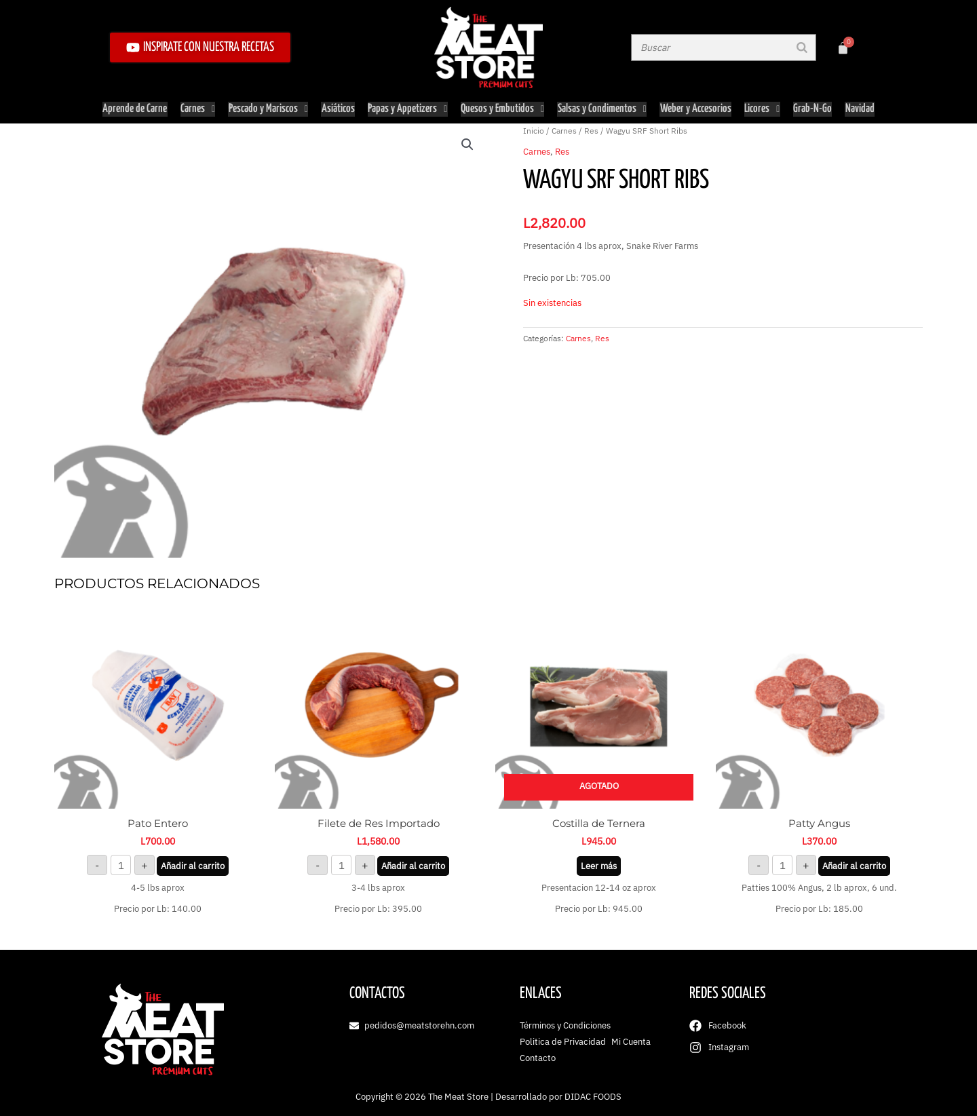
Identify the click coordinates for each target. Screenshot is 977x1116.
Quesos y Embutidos (503, 107)
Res (591, 128)
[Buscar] (802, 47)
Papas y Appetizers (407, 107)
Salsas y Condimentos (602, 107)
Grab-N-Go (811, 107)
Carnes (199, 107)
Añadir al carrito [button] (193, 862)
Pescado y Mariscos (269, 107)
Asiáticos (338, 107)
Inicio (533, 128)
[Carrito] (843, 48)
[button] (467, 142)
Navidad (858, 107)
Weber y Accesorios (695, 107)
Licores (761, 107)
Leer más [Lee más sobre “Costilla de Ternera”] (599, 862)
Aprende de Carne (136, 107)
